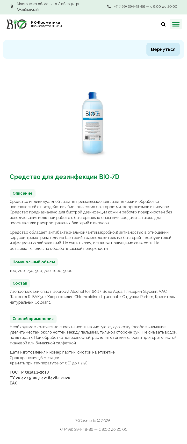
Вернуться (163, 49)
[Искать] (162, 24)
